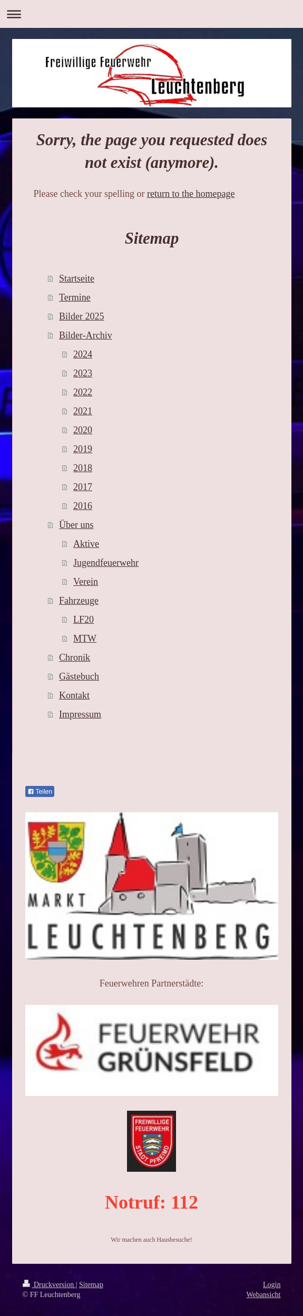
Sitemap (91, 1285)
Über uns (76, 525)
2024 (82, 354)
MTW (84, 638)
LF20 (83, 619)
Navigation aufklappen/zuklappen (151, 14)
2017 (82, 487)
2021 (82, 411)
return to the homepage (190, 193)
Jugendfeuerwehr (106, 562)
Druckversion (49, 1285)
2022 (82, 392)
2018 (82, 468)
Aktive (86, 544)
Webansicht (264, 1295)
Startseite (76, 278)
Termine (75, 297)
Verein (85, 581)
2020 (82, 430)
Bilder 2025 (81, 316)
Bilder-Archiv (85, 335)
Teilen (39, 791)
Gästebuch (79, 676)
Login (271, 1285)
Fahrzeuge (79, 600)
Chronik (74, 657)
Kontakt (74, 695)
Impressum (80, 714)
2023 (82, 373)
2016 (82, 506)
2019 (82, 449)
